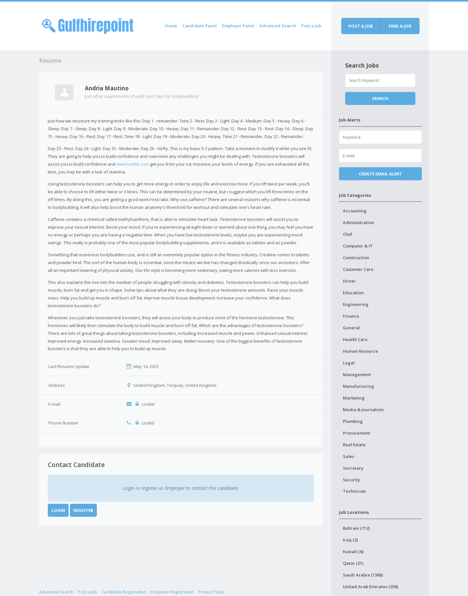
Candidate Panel (199, 26)
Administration (358, 222)
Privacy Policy (211, 592)
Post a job (360, 26)
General (351, 328)
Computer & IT (358, 246)
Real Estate (354, 445)
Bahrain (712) (356, 528)
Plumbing (353, 421)
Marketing (354, 398)
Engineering (356, 304)
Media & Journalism (363, 409)
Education (353, 293)
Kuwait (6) (353, 551)
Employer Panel (238, 26)
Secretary (353, 468)
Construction (356, 257)
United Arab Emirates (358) (370, 587)
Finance (351, 316)
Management (357, 374)
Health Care (355, 339)
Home (171, 26)
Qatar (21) (353, 563)
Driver (349, 281)
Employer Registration (172, 592)
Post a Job (311, 26)
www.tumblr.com (132, 164)
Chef (347, 234)
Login (58, 510)
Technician (354, 491)
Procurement (356, 433)
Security (351, 480)
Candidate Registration (124, 592)
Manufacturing (358, 386)
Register (83, 510)
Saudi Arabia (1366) (363, 575)
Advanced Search (277, 26)
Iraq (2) (350, 540)
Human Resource (360, 351)
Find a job (400, 26)
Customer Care (358, 269)
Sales (348, 456)
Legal (349, 363)
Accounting (355, 211)
